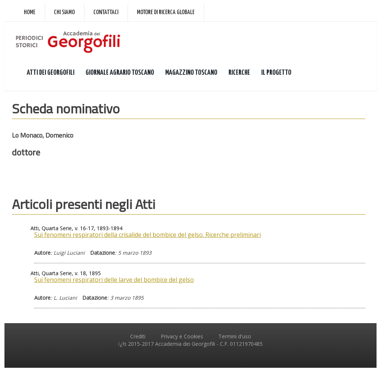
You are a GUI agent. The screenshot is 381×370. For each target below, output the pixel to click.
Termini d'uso (234, 338)
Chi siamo (64, 12)
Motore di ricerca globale (166, 12)
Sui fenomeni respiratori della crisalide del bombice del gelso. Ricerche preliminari (147, 237)
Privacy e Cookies (182, 338)
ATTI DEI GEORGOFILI (50, 74)
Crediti (137, 338)
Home (29, 12)
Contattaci (105, 12)
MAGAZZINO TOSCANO (191, 74)
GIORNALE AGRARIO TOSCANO (120, 74)
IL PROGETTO (276, 74)
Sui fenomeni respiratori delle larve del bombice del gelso (114, 282)
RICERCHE (239, 74)
